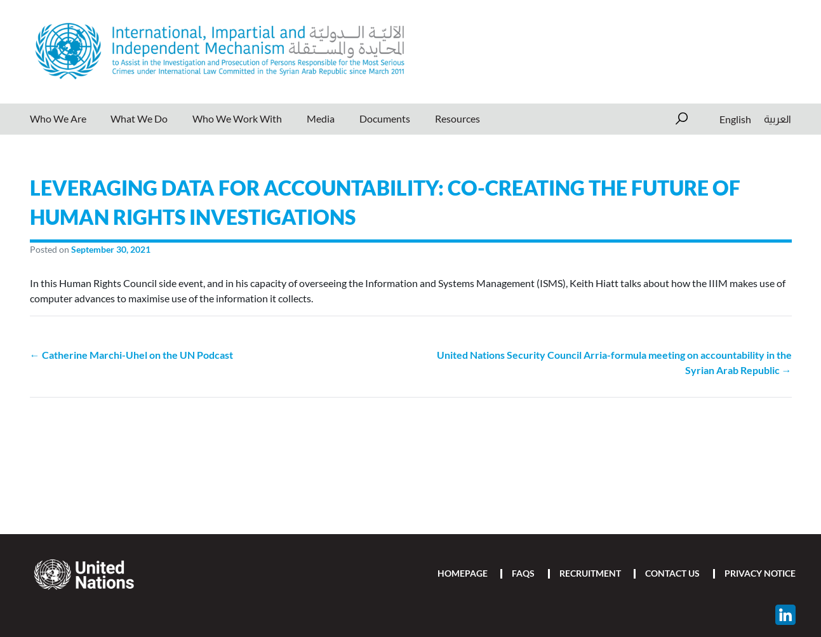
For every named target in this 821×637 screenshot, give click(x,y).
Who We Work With (237, 118)
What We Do (139, 118)
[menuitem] (735, 119)
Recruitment (590, 573)
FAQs (523, 573)
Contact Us (672, 573)
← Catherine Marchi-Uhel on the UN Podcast (131, 355)
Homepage (462, 573)
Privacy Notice (760, 573)
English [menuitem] (735, 118)
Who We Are (58, 118)
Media (321, 118)
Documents (384, 118)
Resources (457, 118)
